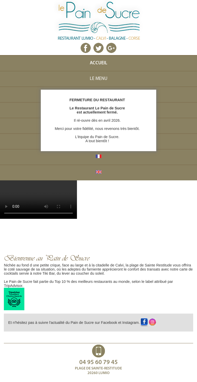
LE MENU (98, 78)
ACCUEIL (98, 63)
